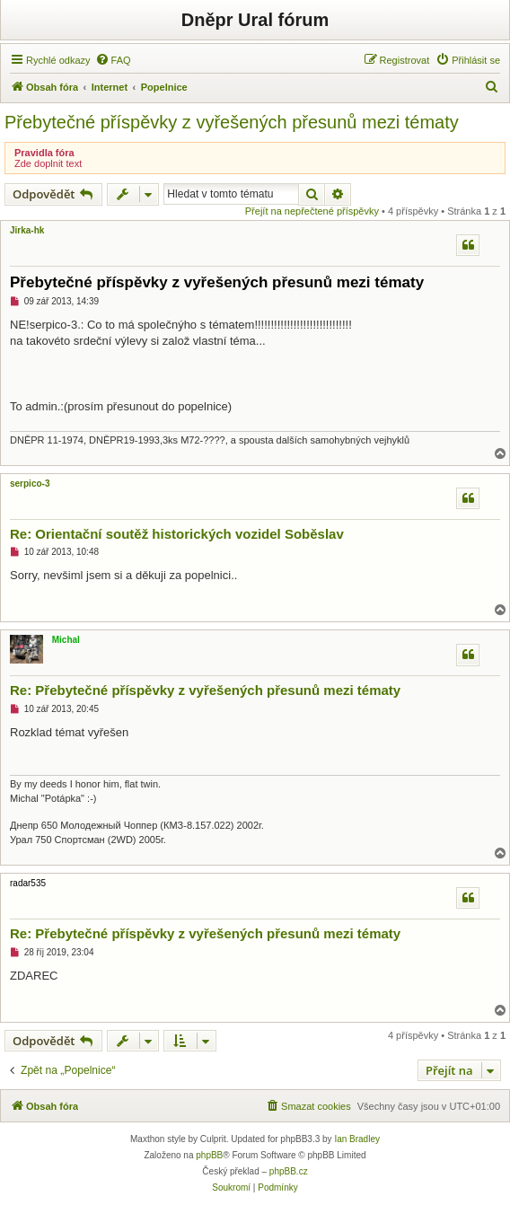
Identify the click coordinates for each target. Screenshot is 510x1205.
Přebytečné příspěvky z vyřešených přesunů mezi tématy (231, 122)
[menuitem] (113, 60)
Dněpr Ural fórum (255, 20)
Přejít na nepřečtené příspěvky (312, 211)
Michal (66, 640)
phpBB (209, 1155)
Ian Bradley (357, 1139)
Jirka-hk (27, 230)
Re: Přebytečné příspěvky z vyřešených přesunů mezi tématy (205, 690)
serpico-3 (29, 483)
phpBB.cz (288, 1171)
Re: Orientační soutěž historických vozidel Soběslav (177, 533)
